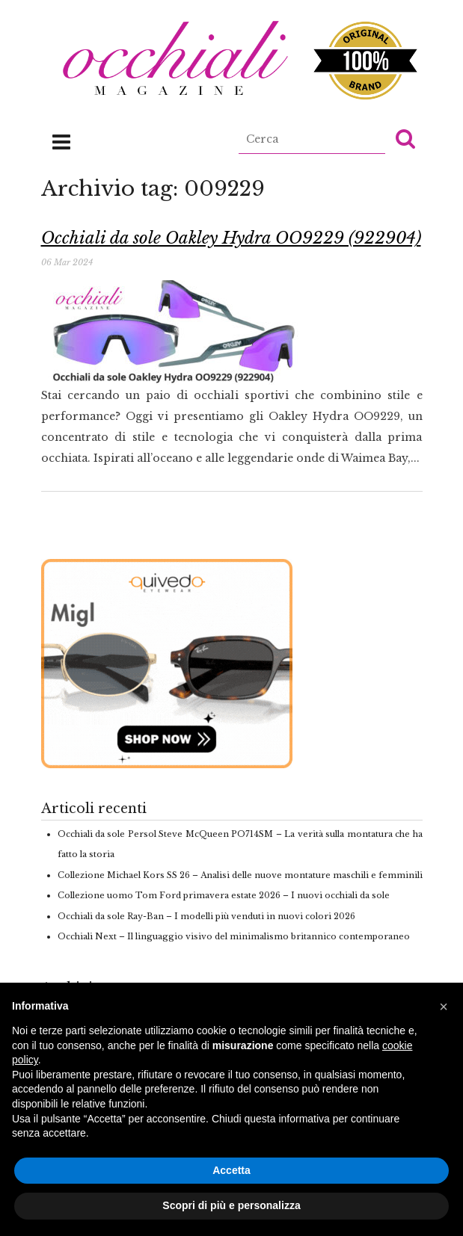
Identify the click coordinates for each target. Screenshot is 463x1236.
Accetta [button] (231, 1170)
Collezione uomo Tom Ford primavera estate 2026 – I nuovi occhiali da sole (224, 895)
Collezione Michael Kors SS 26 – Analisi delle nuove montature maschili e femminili (240, 875)
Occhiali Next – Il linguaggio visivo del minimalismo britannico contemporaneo (234, 936)
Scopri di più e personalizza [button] (231, 1205)
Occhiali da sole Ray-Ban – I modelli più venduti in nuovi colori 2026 (206, 916)
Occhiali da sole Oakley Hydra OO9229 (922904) (231, 238)
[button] (405, 138)
